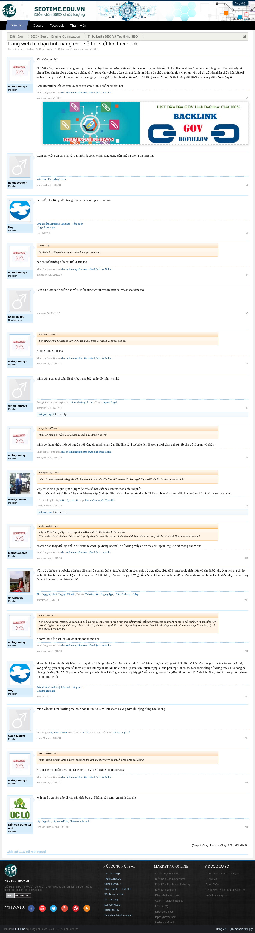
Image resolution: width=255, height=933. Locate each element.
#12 (246, 651)
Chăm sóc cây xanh (80, 821)
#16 (246, 827)
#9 (247, 505)
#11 (246, 600)
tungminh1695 (44, 408)
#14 (246, 738)
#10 (246, 558)
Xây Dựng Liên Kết (114, 894)
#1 (247, 98)
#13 (246, 696)
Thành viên (78, 25)
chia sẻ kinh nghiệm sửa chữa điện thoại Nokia (86, 92)
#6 (247, 363)
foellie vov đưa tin (165, 922)
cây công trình (44, 821)
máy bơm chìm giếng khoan (51, 179)
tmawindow (42, 600)
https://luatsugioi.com (82, 402)
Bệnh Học (211, 878)
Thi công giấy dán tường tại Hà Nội (56, 594)
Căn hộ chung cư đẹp (127, 594)
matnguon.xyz (81, 49)
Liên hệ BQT (162, 906)
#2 (247, 185)
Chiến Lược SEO (113, 884)
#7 (247, 408)
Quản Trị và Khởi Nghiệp (169, 900)
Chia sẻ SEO (16, 851)
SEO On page (111, 899)
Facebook (57, 25)
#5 (247, 313)
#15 (246, 782)
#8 (247, 457)
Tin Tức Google (112, 873)
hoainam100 (43, 313)
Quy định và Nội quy (241, 929)
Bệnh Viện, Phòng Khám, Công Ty (225, 889)
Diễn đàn (16, 25)
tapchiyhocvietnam (165, 917)
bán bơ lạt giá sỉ (121, 732)
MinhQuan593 (44, 505)
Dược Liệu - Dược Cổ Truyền (222, 873)
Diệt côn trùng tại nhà (48, 827)
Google (38, 25)
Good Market (43, 738)
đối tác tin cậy (111, 910)
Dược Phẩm (212, 884)
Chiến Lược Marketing (168, 873)
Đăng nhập (240, 3)
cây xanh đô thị (60, 821)
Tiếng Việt (221, 929)
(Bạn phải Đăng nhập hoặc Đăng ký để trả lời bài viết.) (220, 845)
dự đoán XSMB (58, 732)
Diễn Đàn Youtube (165, 889)
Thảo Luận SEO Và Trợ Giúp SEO (42, 49)
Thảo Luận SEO (112, 878)
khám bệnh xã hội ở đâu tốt (99, 500)
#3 (247, 233)
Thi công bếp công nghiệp (99, 594)
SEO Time (19, 929)
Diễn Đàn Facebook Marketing (172, 884)
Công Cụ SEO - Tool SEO (118, 889)
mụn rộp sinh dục (69, 500)
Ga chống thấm (112, 915)
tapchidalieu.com (164, 911)
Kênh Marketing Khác (167, 895)
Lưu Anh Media (112, 904)
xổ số (86, 732)
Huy (39, 233)
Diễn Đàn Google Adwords (170, 878)
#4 (247, 274)
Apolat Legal (110, 402)
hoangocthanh (44, 185)
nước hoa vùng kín (216, 895)
